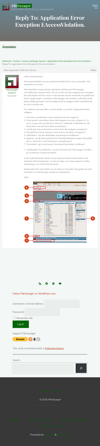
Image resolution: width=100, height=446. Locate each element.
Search (16, 360)
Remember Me (23, 318)
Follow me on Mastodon (73, 419)
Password (18, 312)
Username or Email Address (28, 303)
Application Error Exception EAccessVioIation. (69, 61)
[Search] (81, 368)
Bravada (49, 434)
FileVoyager (21, 6)
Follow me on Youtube (50, 425)
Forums (16, 61)
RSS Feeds (15, 419)
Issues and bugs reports (34, 61)
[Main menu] (95, 6)
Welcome (7, 61)
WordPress (63, 434)
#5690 (93, 70)
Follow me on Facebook (40, 419)
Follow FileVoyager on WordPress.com (34, 293)
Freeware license (54, 348)
